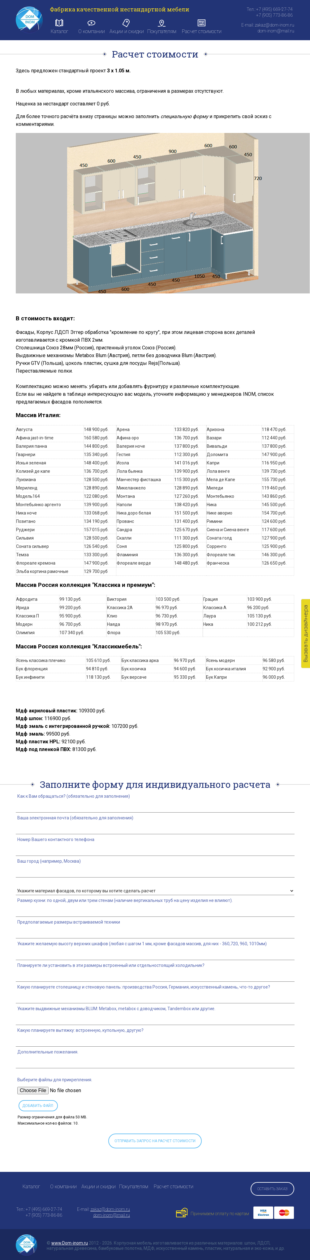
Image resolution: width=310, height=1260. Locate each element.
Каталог (59, 26)
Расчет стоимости (202, 26)
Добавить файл (37, 1106)
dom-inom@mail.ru (111, 1215)
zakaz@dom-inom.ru (110, 1209)
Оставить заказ (272, 1189)
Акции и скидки (127, 26)
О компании (91, 26)
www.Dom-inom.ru (69, 1243)
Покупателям (161, 26)
